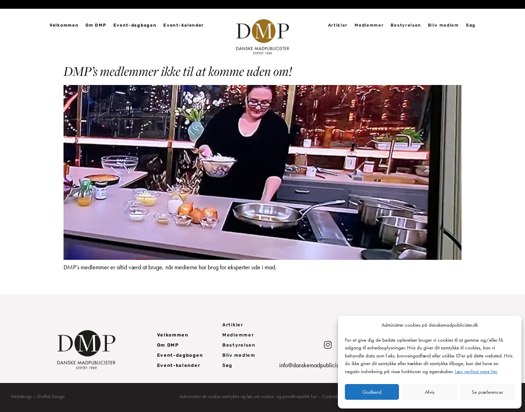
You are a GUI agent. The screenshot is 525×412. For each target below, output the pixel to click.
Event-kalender (183, 25)
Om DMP (96, 25)
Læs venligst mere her (476, 371)
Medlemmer (369, 25)
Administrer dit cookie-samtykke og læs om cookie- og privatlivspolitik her (248, 396)
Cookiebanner (335, 396)
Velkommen (64, 25)
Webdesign (21, 396)
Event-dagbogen (135, 25)
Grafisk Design (51, 396)
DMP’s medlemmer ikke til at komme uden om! (178, 71)
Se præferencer (487, 392)
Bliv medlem (443, 25)
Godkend (372, 392)
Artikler (338, 25)
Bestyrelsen (406, 25)
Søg (470, 25)
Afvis (429, 392)
